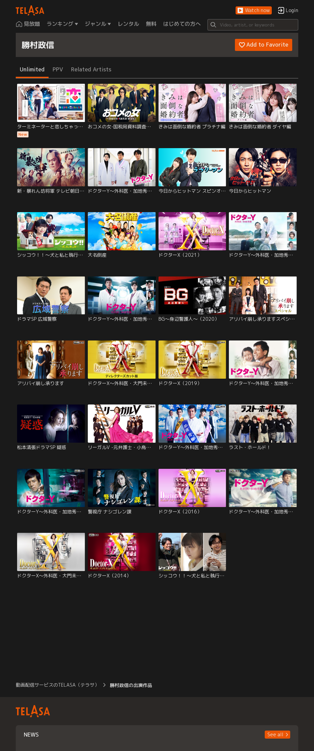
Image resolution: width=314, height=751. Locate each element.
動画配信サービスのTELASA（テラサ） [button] (57, 685)
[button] (254, 10)
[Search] (252, 24)
